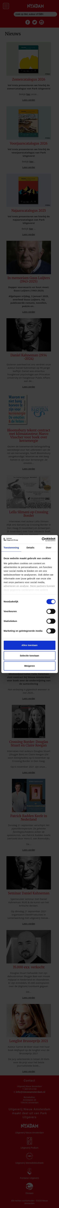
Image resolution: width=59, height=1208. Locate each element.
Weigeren (29, 665)
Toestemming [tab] (11, 547)
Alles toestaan (30, 645)
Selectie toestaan (29, 655)
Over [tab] (48, 547)
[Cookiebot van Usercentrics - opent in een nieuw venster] (42, 539)
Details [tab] (30, 547)
